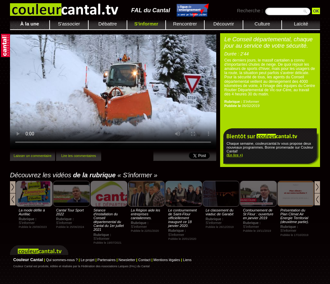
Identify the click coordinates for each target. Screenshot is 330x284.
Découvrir (223, 23)
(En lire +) (235, 155)
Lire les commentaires (78, 156)
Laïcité (301, 23)
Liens (187, 260)
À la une (29, 23)
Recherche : (250, 10)
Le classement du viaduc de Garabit (219, 212)
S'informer (146, 23)
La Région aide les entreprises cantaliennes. (145, 214)
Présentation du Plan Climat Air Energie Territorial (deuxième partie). (294, 216)
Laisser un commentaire (32, 156)
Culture (262, 23)
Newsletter (127, 260)
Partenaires (106, 260)
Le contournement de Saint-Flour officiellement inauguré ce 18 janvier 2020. (182, 218)
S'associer (69, 23)
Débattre (107, 23)
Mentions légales (166, 260)
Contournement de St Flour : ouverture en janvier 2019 (258, 214)
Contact (144, 260)
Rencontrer (185, 23)
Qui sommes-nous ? (62, 260)
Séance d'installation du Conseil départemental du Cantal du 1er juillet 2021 (108, 219)
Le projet (87, 260)
